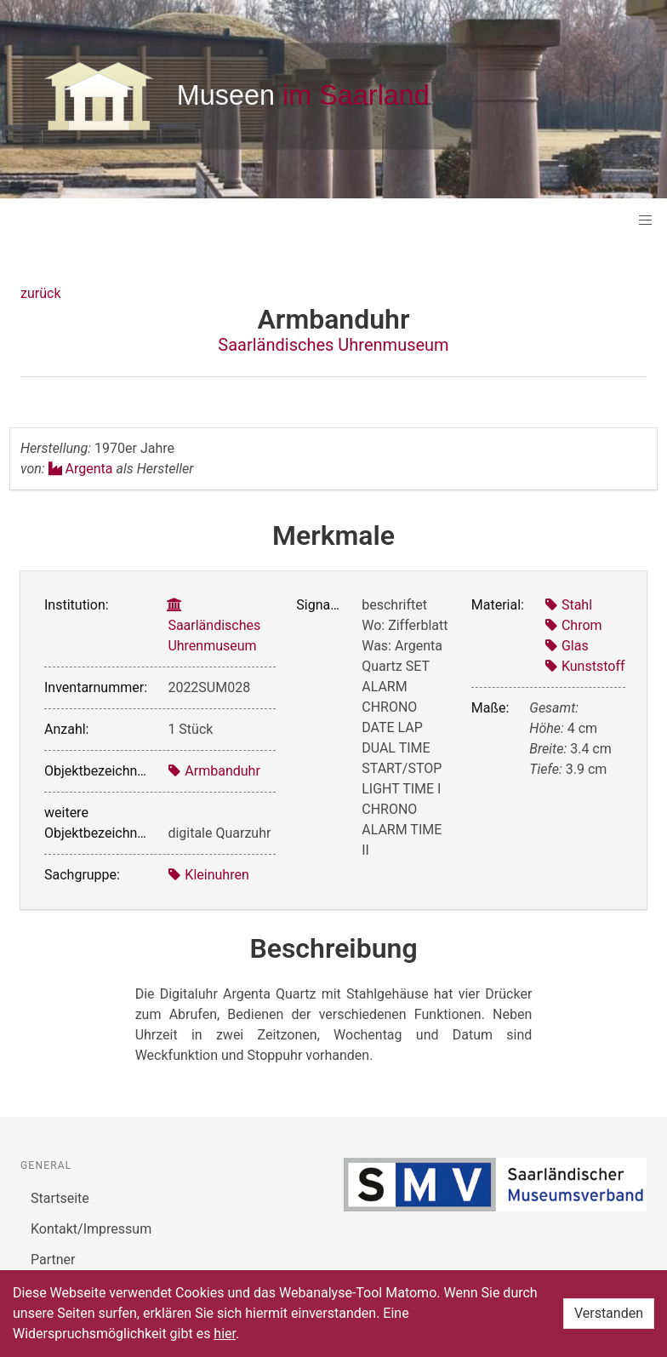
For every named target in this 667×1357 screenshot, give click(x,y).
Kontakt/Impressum (91, 1229)
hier (225, 1334)
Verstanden (608, 1313)
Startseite (60, 1198)
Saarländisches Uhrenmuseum (333, 345)
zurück (40, 293)
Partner (53, 1259)
